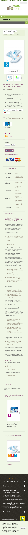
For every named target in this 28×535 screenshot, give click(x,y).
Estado (4, 91)
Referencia (5, 89)
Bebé (14, 31)
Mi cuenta (6, 512)
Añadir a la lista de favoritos (11, 154)
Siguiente (21, 78)
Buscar (26, 22)
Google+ (19, 110)
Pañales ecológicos (8, 33)
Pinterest (6, 112)
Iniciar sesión (23, 2)
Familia (9, 31)
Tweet (6, 110)
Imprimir (9, 127)
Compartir (12, 110)
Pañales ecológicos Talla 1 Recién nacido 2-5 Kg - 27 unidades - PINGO (13, 424)
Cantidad (7, 142)
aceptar (23, 528)
